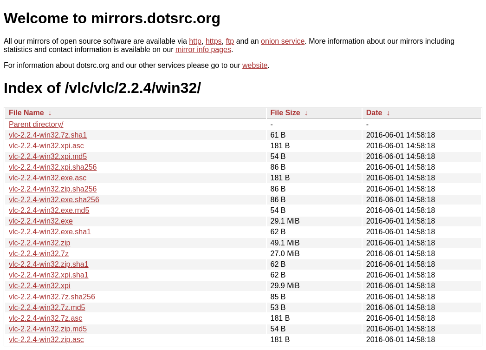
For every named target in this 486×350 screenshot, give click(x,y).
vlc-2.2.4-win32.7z (39, 254)
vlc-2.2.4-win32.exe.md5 (49, 210)
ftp (230, 41)
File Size (285, 113)
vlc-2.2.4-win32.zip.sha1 (49, 264)
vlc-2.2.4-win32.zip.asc (46, 339)
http (195, 41)
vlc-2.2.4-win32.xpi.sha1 (49, 275)
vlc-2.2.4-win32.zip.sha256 (53, 189)
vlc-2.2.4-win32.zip (40, 243)
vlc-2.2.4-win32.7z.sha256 (52, 297)
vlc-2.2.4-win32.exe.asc (47, 178)
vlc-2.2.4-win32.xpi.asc (46, 146)
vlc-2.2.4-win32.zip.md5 (48, 329)
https (214, 41)
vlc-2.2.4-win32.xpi (40, 286)
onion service (283, 41)
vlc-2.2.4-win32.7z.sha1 (48, 135)
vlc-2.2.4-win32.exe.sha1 (50, 232)
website (254, 65)
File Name (26, 113)
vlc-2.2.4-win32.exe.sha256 (54, 200)
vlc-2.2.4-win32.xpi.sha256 (53, 167)
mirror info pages (203, 49)
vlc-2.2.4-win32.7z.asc (45, 318)
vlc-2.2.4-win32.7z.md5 (47, 307)
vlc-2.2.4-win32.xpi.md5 (48, 156)
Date (374, 113)
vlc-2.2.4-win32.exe (41, 221)
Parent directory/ (36, 124)
